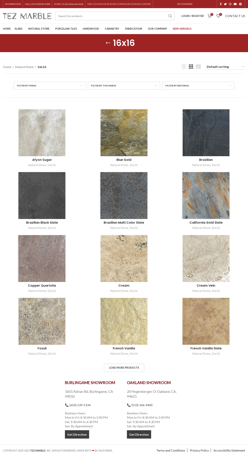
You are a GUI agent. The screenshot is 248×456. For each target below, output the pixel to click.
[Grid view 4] (198, 67)
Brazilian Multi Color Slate (124, 222)
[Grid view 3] (191, 67)
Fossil (42, 348)
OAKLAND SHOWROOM (149, 382)
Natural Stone (24, 67)
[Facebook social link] (221, 4)
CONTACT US (235, 16)
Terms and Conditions (170, 450)
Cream (123, 285)
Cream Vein (206, 285)
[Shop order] (225, 67)
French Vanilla (124, 348)
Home (7, 67)
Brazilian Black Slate (42, 222)
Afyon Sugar (42, 160)
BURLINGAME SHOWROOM (90, 382)
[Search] (115, 15)
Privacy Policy (199, 450)
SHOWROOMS (13, 4)
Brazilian (206, 160)
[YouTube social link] (235, 4)
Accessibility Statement (229, 450)
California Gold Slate (206, 222)
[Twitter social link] (225, 4)
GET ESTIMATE (185, 4)
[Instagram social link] (230, 4)
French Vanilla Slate (206, 348)
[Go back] (108, 43)
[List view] (184, 67)
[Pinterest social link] (240, 4)
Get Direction (77, 434)
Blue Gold (123, 160)
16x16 (51, 165)
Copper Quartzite (42, 285)
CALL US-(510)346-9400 (37, 4)
